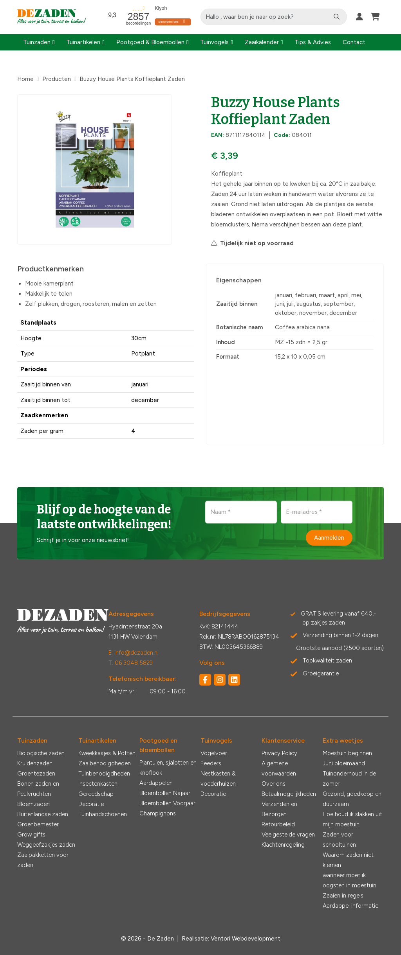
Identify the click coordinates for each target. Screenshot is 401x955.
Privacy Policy (279, 753)
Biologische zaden (41, 753)
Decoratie (91, 804)
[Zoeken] (336, 16)
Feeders (210, 763)
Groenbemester (38, 824)
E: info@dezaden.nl (133, 652)
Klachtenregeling (283, 844)
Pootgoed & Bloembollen (150, 42)
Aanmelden (329, 537)
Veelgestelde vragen (288, 834)
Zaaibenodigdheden (104, 763)
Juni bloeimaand (344, 763)
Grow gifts (31, 834)
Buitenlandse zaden (42, 814)
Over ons (273, 783)
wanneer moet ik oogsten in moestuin (349, 880)
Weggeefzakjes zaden (46, 844)
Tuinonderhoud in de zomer (349, 778)
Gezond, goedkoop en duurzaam (352, 799)
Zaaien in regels (343, 895)
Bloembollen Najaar (164, 793)
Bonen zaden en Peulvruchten (38, 788)
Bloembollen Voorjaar (167, 803)
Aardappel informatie (350, 905)
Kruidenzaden (34, 763)
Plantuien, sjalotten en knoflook (168, 767)
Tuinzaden (37, 42)
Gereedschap (96, 793)
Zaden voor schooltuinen (339, 839)
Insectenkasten (97, 783)
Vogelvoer (213, 753)
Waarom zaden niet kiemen (348, 860)
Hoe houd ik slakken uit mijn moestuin (352, 819)
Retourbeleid (278, 824)
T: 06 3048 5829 (130, 662)
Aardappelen (156, 782)
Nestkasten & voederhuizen (218, 778)
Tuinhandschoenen (102, 814)
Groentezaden (36, 773)
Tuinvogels (214, 42)
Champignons (157, 813)
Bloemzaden (33, 804)
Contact (354, 42)
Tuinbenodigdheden (104, 773)
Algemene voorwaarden (279, 768)
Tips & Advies (312, 42)
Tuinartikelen (83, 42)
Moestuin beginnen (347, 753)
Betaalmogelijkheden (289, 793)
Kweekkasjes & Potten (106, 753)
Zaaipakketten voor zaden (43, 860)
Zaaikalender (262, 42)
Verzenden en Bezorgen (279, 809)
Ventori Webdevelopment (245, 938)
